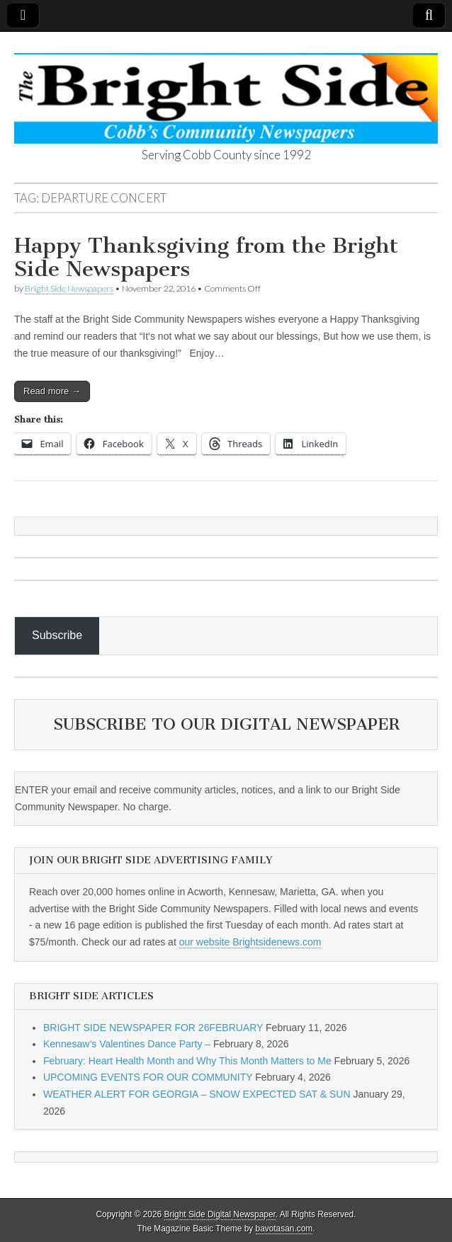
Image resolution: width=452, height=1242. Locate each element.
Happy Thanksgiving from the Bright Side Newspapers (206, 257)
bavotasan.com (284, 1229)
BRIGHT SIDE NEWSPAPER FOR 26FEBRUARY (153, 1027)
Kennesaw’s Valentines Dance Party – (126, 1044)
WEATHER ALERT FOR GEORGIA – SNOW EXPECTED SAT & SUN (197, 1094)
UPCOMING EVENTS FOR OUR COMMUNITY (147, 1077)
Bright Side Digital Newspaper (220, 1214)
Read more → (52, 391)
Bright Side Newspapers (69, 288)
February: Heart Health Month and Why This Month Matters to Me (187, 1060)
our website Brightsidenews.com (250, 942)
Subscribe (57, 635)
